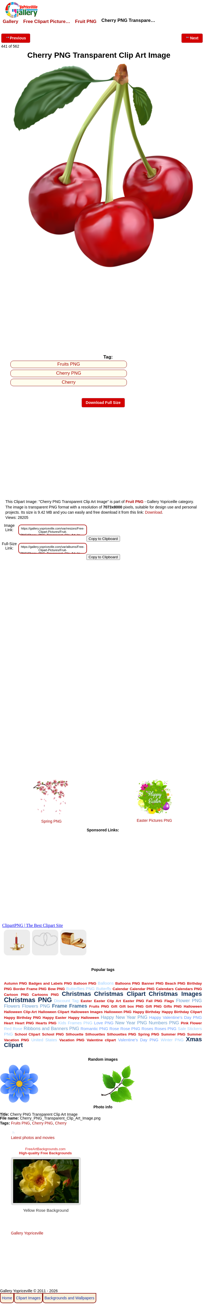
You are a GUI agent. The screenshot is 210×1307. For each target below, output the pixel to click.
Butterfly (103, 988)
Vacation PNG (71, 1040)
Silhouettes (95, 1034)
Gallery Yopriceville (27, 1233)
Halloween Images (87, 1012)
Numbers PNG (164, 1022)
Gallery (10, 21)
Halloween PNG (118, 1012)
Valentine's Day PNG (138, 1039)
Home (7, 1298)
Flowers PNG (36, 1006)
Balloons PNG (127, 983)
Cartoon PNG (16, 995)
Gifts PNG (173, 1006)
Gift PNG (154, 1006)
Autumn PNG (15, 983)
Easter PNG (133, 1001)
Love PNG (103, 1022)
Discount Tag (66, 1000)
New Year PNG (131, 1022)
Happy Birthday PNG (22, 1018)
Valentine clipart (101, 1040)
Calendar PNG (142, 989)
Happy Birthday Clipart (182, 1012)
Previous (15, 37)
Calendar (121, 989)
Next (192, 37)
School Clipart (27, 1034)
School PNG (53, 1034)
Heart (8, 1023)
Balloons (106, 983)
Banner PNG (153, 983)
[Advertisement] (103, 310)
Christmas (76, 993)
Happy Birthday (146, 1012)
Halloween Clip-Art (20, 1012)
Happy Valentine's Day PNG (175, 1017)
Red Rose (13, 1028)
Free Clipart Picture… (46, 21)
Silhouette (74, 1034)
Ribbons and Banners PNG (51, 1028)
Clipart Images (28, 1298)
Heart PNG (24, 1023)
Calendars (165, 989)
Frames (78, 1006)
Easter (86, 1001)
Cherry (68, 382)
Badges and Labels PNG (50, 983)
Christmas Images (175, 993)
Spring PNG (51, 821)
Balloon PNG (85, 983)
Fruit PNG (86, 21)
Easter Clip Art (107, 1001)
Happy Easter (54, 1018)
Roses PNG (165, 1028)
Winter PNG (172, 1039)
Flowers (12, 1006)
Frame (59, 1006)
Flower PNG (189, 1000)
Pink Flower (191, 1023)
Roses (147, 1028)
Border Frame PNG (30, 989)
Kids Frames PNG (75, 1022)
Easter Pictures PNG (154, 820)
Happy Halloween (83, 1018)
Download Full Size (103, 402)
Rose (114, 1028)
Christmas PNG (28, 1000)
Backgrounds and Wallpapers (69, 1298)
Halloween (193, 1006)
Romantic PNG (94, 1028)
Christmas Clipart (119, 993)
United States (44, 1039)
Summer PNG (173, 1034)
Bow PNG (56, 989)
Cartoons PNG (45, 995)
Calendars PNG (188, 989)
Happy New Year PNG (124, 1017)
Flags (169, 1001)
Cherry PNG (68, 373)
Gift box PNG (131, 1006)
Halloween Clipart (53, 1012)
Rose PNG (130, 1028)
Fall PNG (154, 1001)
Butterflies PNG (80, 988)
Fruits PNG (68, 364)
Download (153, 512)
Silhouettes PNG (121, 1034)
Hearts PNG (46, 1023)
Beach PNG (175, 983)
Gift (114, 1006)
